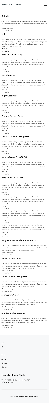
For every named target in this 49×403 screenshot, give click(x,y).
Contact (4, 363)
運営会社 (5, 367)
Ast (3, 343)
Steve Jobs (5, 48)
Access (4, 359)
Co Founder (5, 51)
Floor (3, 347)
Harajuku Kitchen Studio (11, 5)
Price (3, 355)
